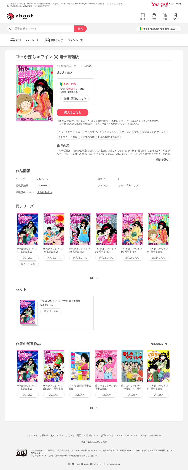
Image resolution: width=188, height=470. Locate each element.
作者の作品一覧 (159, 344)
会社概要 (44, 435)
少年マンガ (96, 131)
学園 (136, 131)
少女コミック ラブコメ (154, 131)
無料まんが (53, 40)
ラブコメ (126, 131)
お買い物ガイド (91, 435)
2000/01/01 (43, 185)
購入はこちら (72, 112)
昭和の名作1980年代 (108, 137)
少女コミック (112, 131)
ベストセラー (65, 131)
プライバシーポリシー (150, 435)
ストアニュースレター (127, 435)
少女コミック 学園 (67, 137)
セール (32, 40)
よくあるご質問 (73, 435)
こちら (135, 124)
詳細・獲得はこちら (75, 98)
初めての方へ (57, 435)
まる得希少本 (88, 137)
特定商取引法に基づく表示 (94, 441)
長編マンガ (81, 131)
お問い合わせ (107, 435)
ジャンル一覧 (75, 40)
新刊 (15, 40)
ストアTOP (32, 435)
